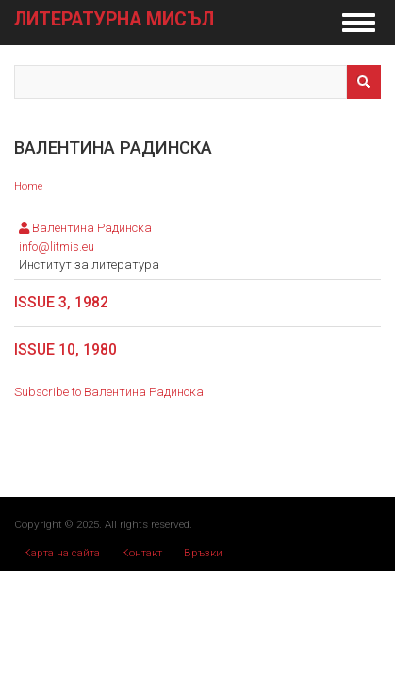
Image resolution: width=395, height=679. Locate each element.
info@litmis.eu (56, 247)
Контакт (142, 552)
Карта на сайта (62, 552)
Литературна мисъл (114, 19)
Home (28, 186)
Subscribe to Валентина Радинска (109, 392)
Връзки (203, 552)
